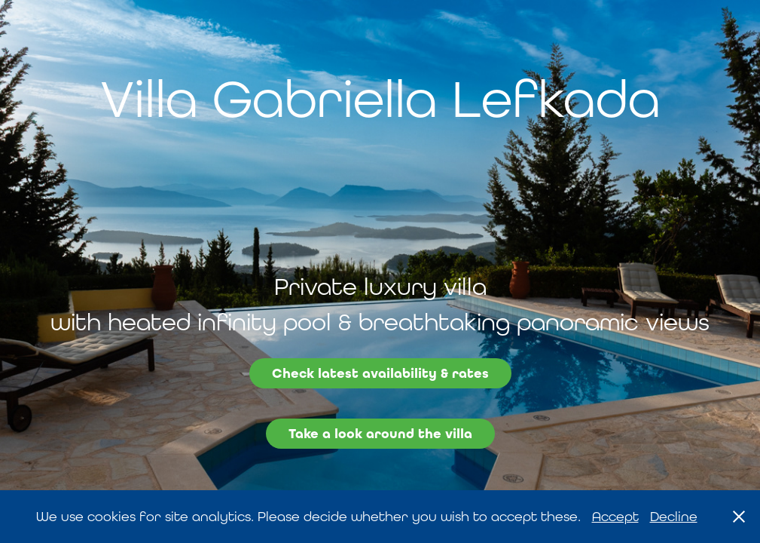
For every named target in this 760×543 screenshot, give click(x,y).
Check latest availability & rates (380, 373)
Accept (615, 516)
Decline (673, 516)
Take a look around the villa (380, 433)
